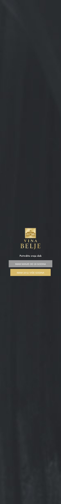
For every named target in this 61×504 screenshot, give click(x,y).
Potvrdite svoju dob (31, 256)
